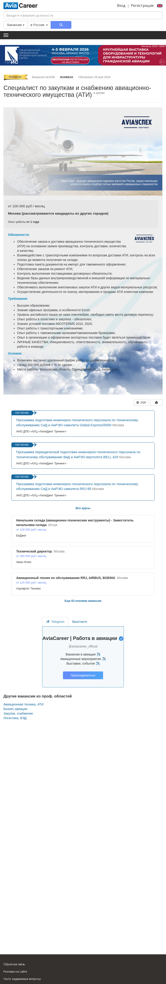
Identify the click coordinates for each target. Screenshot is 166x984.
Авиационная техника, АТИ (23, 704)
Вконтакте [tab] (79, 622)
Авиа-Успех (23, 562)
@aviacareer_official (83, 646)
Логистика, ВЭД (15, 718)
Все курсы (82, 508)
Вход (121, 5)
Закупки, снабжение (18, 713)
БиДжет (21, 535)
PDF (141, 402)
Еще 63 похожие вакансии (83, 601)
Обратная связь (14, 964)
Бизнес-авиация (15, 709)
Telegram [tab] (55, 622)
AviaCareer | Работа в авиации (79, 638)
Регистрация (142, 5)
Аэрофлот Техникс (28, 588)
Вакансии (15, 25)
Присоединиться (83, 675)
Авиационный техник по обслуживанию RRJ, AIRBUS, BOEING (65, 578)
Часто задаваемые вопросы (22, 979)
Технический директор (34, 551)
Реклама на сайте (15, 971)
